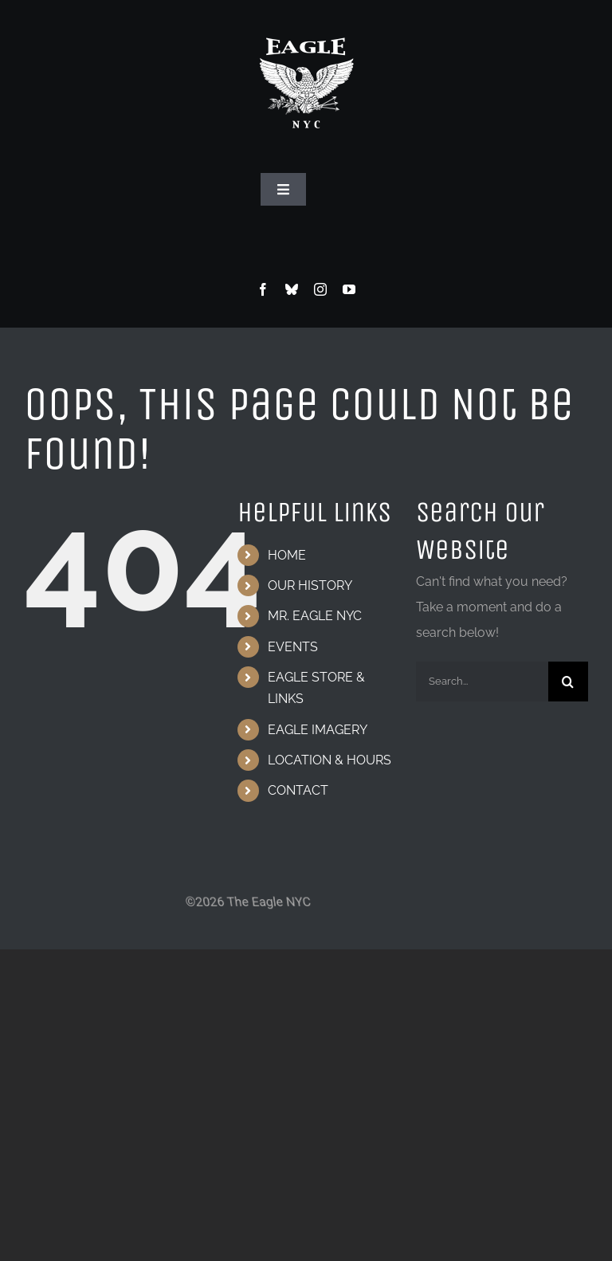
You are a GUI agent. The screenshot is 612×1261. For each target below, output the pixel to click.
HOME (287, 555)
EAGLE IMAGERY (317, 729)
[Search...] (482, 681)
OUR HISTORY (310, 585)
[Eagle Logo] (306, 21)
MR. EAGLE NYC (315, 615)
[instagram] (320, 289)
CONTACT (298, 790)
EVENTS (293, 646)
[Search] (568, 681)
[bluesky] (291, 289)
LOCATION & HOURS (329, 760)
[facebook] (263, 289)
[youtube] (349, 289)
